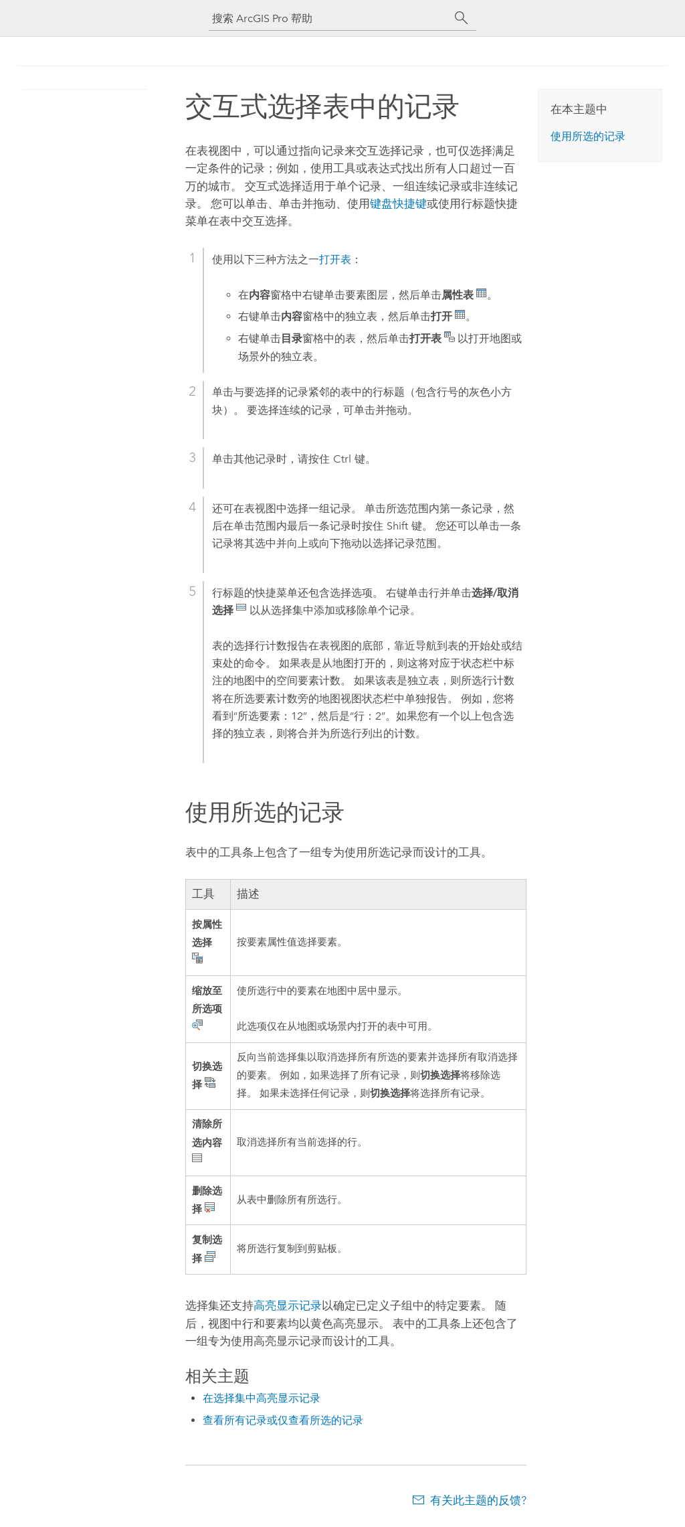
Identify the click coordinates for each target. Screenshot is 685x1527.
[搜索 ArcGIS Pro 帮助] (329, 18)
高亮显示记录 (288, 1305)
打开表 (335, 259)
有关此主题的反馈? (478, 1500)
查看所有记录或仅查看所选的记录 (283, 1420)
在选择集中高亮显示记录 (261, 1398)
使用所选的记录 (588, 136)
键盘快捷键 (398, 203)
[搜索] (461, 18)
